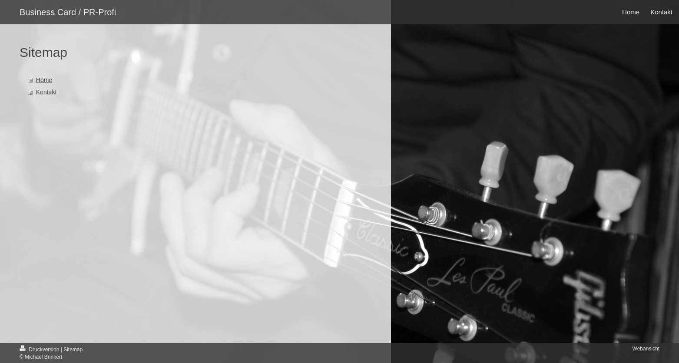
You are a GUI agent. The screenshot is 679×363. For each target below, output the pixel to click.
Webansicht (646, 349)
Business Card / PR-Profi (68, 12)
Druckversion (40, 349)
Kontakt (46, 92)
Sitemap (73, 349)
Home (44, 79)
